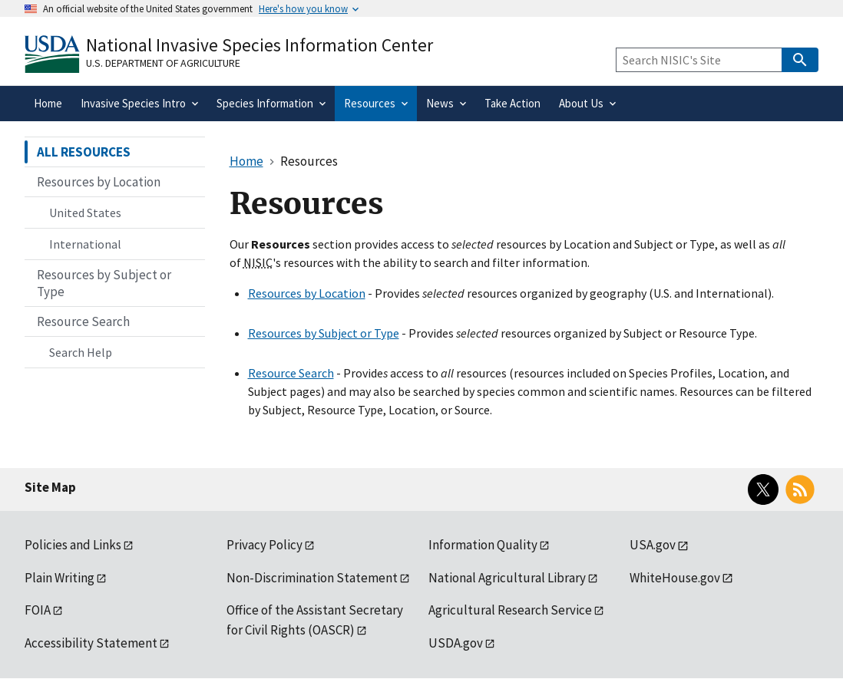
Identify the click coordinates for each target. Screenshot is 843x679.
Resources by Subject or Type (323, 333)
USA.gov (653, 544)
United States (85, 212)
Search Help (80, 352)
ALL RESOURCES (84, 151)
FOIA (38, 610)
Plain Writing (59, 577)
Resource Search (291, 373)
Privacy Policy (264, 544)
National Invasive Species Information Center (259, 45)
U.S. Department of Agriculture (163, 63)
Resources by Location (306, 293)
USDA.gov (455, 643)
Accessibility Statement (91, 643)
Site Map (50, 487)
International (85, 244)
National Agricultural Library (507, 577)
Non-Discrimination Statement (312, 577)
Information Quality (482, 544)
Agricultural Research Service (510, 610)
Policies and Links (73, 544)
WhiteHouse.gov (675, 577)
